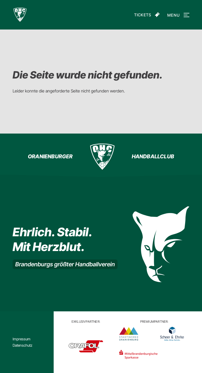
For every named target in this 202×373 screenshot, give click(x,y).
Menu (177, 15)
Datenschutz (22, 345)
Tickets (142, 14)
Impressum (22, 339)
